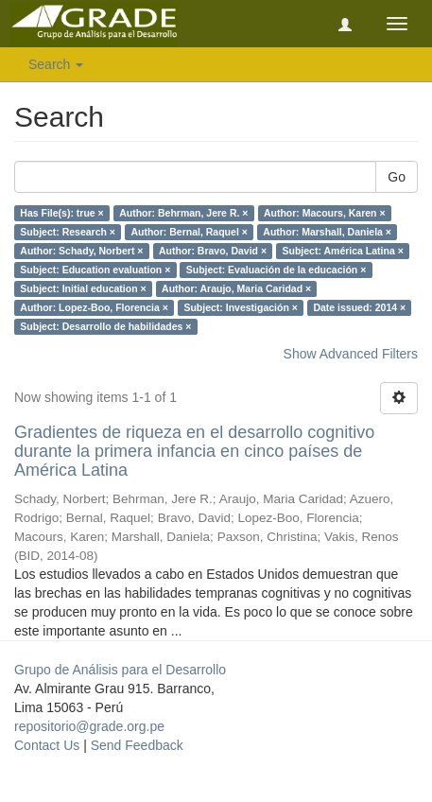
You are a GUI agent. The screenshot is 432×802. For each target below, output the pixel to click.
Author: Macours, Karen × (325, 212)
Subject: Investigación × (240, 307)
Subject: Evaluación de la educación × (276, 269)
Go (397, 176)
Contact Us (46, 745)
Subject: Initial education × (83, 288)
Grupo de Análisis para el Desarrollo (120, 669)
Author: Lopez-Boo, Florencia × (94, 307)
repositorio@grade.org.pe (89, 726)
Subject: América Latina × (343, 250)
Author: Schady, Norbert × (81, 250)
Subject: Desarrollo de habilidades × (105, 326)
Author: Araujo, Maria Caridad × (236, 288)
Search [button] (55, 64)
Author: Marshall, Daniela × (327, 231)
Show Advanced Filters (351, 353)
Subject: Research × (67, 231)
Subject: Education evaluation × (95, 269)
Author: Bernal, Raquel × (188, 231)
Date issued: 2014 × (359, 307)
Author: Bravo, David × (213, 250)
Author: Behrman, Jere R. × (183, 212)
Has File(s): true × (61, 212)
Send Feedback (137, 745)
